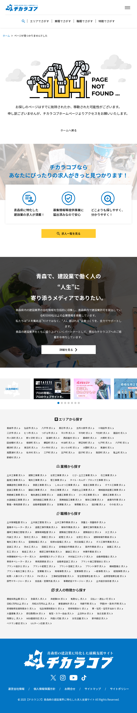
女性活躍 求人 (80, 618)
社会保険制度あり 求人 (52, 608)
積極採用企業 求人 (17, 598)
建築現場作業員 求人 (105, 537)
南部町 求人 (102, 452)
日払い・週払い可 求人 (102, 598)
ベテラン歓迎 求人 (17, 623)
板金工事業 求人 (92, 484)
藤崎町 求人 (89, 437)
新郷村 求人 (13, 457)
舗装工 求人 (72, 551)
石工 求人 (12, 551)
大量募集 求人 (14, 613)
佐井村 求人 (33, 452)
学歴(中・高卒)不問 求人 (112, 603)
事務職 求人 (81, 504)
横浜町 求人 (13, 447)
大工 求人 (110, 532)
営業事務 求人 (82, 571)
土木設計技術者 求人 (107, 581)
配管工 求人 (65, 537)
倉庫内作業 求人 (116, 499)
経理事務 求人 (121, 571)
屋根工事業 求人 (15, 480)
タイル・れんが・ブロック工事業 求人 (90, 480)
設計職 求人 (98, 504)
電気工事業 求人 (37, 480)
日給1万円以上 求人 (17, 603)
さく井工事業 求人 (89, 494)
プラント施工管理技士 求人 (95, 561)
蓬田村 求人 (119, 433)
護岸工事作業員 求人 (94, 527)
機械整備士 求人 (118, 566)
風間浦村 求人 (14, 452)
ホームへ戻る (68, 130)
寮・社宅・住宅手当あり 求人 (107, 608)
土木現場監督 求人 (17, 522)
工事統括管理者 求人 (62, 576)
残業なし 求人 (14, 618)
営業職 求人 (63, 504)
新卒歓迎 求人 (99, 618)
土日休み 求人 (85, 613)
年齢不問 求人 (88, 603)
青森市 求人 (13, 428)
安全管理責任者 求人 (88, 576)
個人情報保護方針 (44, 689)
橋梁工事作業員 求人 (50, 551)
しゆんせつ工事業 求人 (67, 484)
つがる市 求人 (49, 433)
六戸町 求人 (122, 442)
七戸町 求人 (104, 442)
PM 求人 (42, 576)
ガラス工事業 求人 (115, 484)
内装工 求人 (13, 537)
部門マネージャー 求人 (19, 581)
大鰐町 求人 (107, 437)
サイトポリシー (119, 689)
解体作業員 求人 (70, 527)
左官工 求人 (83, 537)
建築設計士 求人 (92, 532)
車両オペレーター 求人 (19, 561)
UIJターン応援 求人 (41, 623)
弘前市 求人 (30, 428)
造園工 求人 (113, 546)
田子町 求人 (85, 452)
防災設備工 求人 (83, 541)
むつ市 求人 (30, 433)
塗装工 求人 (13, 546)
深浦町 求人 (52, 437)
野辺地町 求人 (86, 442)
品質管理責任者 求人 (115, 576)
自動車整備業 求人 (43, 504)
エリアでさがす (39, 21)
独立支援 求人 (105, 613)
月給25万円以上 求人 (43, 603)
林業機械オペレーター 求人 (21, 556)
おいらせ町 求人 (70, 447)
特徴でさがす (106, 21)
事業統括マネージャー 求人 (77, 581)
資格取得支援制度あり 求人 (21, 608)
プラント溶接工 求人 (70, 566)
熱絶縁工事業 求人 (17, 494)
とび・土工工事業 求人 (84, 475)
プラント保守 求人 (95, 566)
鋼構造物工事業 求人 (18, 484)
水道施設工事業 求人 (18, 499)
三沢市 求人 (13, 433)
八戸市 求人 (48, 428)
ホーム (6, 35)
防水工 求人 (30, 546)
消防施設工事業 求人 (44, 499)
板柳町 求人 (33, 442)
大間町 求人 (89, 447)
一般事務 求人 (101, 571)
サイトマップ (93, 689)
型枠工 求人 (30, 537)
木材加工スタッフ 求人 (80, 556)
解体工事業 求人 (94, 499)
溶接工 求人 (48, 546)
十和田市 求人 (106, 428)
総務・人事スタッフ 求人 (20, 576)
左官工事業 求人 (59, 475)
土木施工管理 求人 (41, 522)
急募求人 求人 (38, 598)
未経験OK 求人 (58, 598)
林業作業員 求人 (92, 551)
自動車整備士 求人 (106, 556)
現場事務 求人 (62, 571)
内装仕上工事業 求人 (83, 489)
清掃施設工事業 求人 (70, 499)
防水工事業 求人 (59, 489)
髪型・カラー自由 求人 (61, 613)
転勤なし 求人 (78, 598)
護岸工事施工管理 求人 (19, 532)
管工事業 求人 (58, 480)
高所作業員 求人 (94, 546)
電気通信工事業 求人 (42, 494)
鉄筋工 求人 (48, 537)
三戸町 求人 (50, 452)
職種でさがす (85, 21)
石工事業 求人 (108, 475)
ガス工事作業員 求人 (107, 541)
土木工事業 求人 (15, 475)
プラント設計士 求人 (18, 566)
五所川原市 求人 (85, 428)
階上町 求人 (119, 452)
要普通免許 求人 (67, 603)
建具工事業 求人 (112, 494)
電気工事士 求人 (15, 541)
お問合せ (70, 689)
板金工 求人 (28, 551)
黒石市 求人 (65, 428)
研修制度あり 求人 (78, 608)
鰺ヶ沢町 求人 (34, 437)
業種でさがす (63, 21)
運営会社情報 (16, 689)
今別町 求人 (102, 433)
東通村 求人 (107, 447)
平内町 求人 (85, 433)
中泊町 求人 (67, 442)
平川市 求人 (67, 433)
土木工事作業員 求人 (66, 522)
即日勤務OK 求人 (35, 613)
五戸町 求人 (67, 452)
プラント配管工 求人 (44, 566)
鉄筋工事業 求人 (42, 484)
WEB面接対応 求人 (36, 618)
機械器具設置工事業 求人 (111, 489)
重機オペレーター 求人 (19, 527)
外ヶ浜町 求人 (14, 437)
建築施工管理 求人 (69, 532)
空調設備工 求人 (37, 541)
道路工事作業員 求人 (46, 527)
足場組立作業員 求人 (70, 546)
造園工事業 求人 (66, 494)
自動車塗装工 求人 (67, 561)
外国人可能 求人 (59, 618)
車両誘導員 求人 (44, 561)
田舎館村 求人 (14, 442)
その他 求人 (115, 504)
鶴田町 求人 (50, 442)
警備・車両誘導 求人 (18, 504)
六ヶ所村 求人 (49, 447)
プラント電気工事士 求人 (20, 571)
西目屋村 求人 (71, 437)
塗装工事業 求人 (15, 489)
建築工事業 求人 (37, 475)
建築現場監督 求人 (45, 532)
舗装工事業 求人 (37, 489)
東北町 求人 (30, 447)
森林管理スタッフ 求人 (52, 556)
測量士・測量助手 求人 (93, 522)
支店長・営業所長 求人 (47, 581)
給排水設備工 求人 (60, 541)
